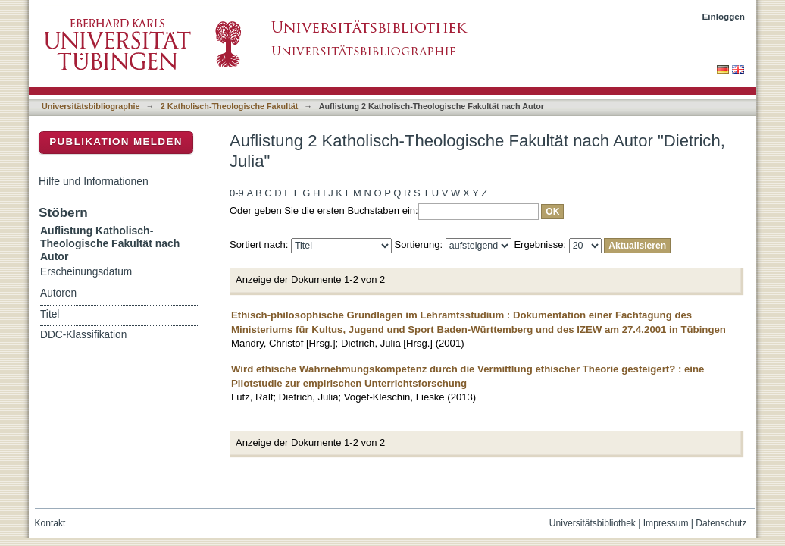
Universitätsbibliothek (592, 523)
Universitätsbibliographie (90, 106)
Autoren (58, 293)
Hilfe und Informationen (94, 181)
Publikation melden (116, 141)
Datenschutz (721, 523)
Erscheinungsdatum (86, 272)
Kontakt (50, 523)
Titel (49, 314)
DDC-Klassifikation (83, 334)
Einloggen (724, 16)
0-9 (237, 193)
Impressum (666, 523)
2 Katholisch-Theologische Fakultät (230, 106)
